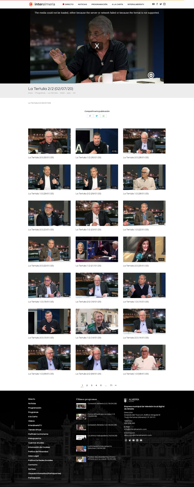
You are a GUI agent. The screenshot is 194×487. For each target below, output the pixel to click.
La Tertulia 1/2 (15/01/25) (136, 302)
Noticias (32, 404)
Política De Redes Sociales (40, 460)
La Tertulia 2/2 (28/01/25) (136, 157)
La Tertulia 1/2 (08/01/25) (136, 374)
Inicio (30, 93)
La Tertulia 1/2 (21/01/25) (88, 266)
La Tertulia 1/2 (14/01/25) (88, 338)
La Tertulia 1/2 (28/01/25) (136, 194)
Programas (40, 93)
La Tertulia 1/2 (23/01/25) (88, 230)
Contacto (32, 465)
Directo (31, 399)
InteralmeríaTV (35, 425)
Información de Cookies (39, 447)
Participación (34, 478)
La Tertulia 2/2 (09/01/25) (88, 374)
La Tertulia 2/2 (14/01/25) (136, 338)
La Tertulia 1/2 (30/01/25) (88, 157)
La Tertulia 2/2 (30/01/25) (41, 157)
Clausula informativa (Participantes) (44, 474)
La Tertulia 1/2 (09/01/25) (41, 374)
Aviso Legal (33, 456)
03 (74, 93)
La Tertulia (53, 93)
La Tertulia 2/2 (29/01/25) (88, 194)
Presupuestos (34, 439)
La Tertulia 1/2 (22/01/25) (136, 230)
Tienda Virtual (34, 430)
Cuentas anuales (36, 443)
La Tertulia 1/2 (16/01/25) (41, 302)
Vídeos (31, 421)
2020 (62, 93)
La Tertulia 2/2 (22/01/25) (41, 266)
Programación (34, 408)
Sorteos (32, 469)
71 (111, 385)
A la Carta (32, 417)
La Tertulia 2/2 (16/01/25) (88, 302)
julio (69, 93)
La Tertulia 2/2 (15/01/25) (41, 338)
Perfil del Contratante (38, 434)
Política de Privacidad (38, 452)
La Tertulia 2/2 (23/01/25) (41, 230)
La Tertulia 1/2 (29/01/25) (41, 194)
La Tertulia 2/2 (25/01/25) (136, 266)
